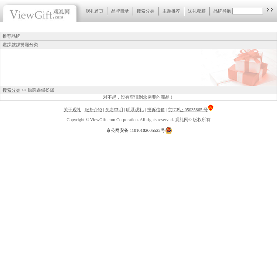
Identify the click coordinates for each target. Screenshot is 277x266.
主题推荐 (171, 11)
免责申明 (114, 109)
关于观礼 (72, 109)
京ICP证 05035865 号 (190, 109)
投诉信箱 (156, 109)
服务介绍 (93, 109)
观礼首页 (94, 11)
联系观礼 (135, 109)
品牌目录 (120, 11)
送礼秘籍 (197, 11)
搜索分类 (145, 11)
